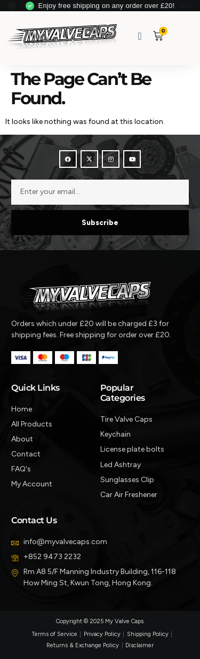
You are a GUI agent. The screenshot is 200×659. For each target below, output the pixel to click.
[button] (177, 35)
